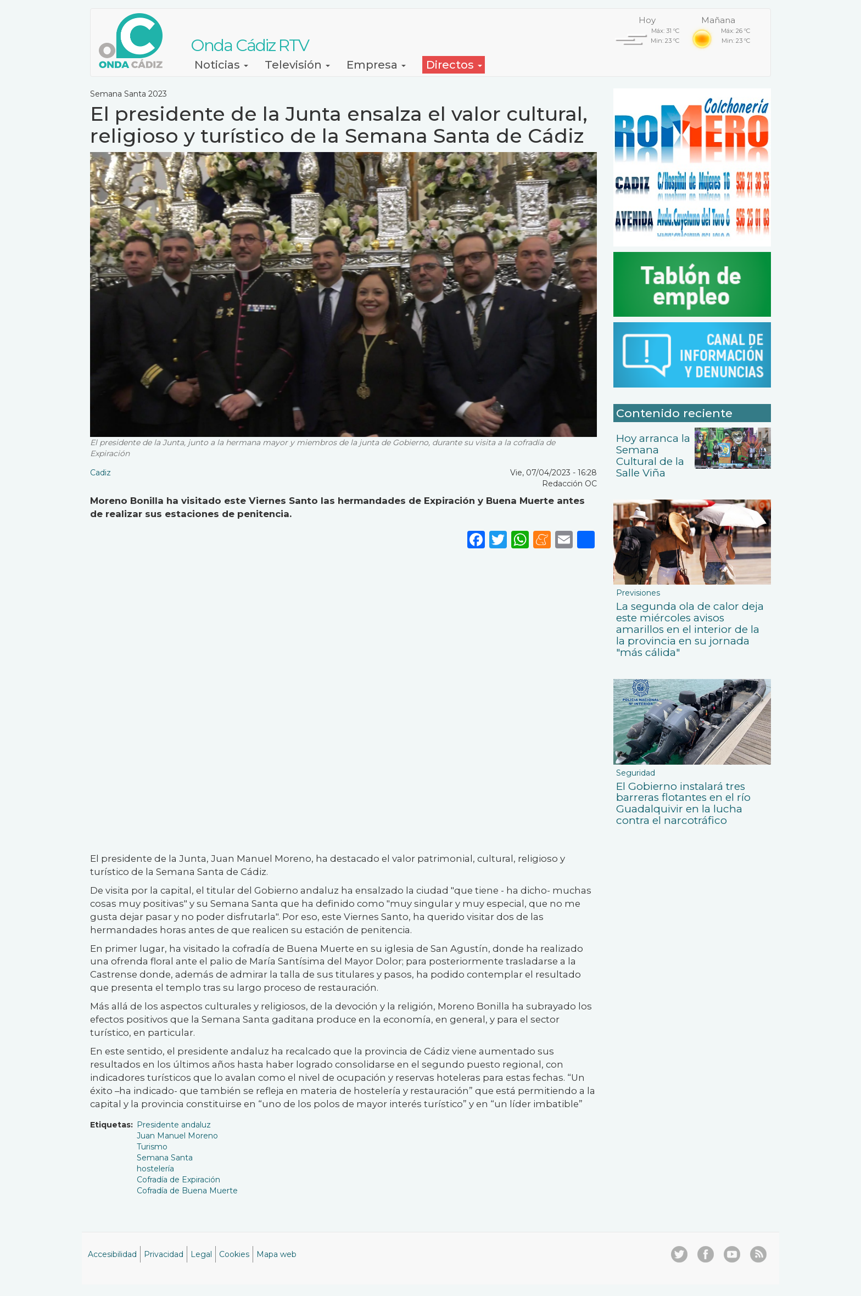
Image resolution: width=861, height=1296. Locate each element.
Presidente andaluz (174, 1125)
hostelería (155, 1169)
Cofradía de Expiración (178, 1180)
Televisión (297, 64)
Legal (201, 1254)
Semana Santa (165, 1158)
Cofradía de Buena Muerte (187, 1191)
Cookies (234, 1254)
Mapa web (276, 1254)
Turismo (152, 1147)
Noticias (221, 64)
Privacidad (163, 1254)
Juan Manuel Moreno (177, 1136)
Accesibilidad (112, 1254)
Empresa (376, 64)
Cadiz (100, 473)
